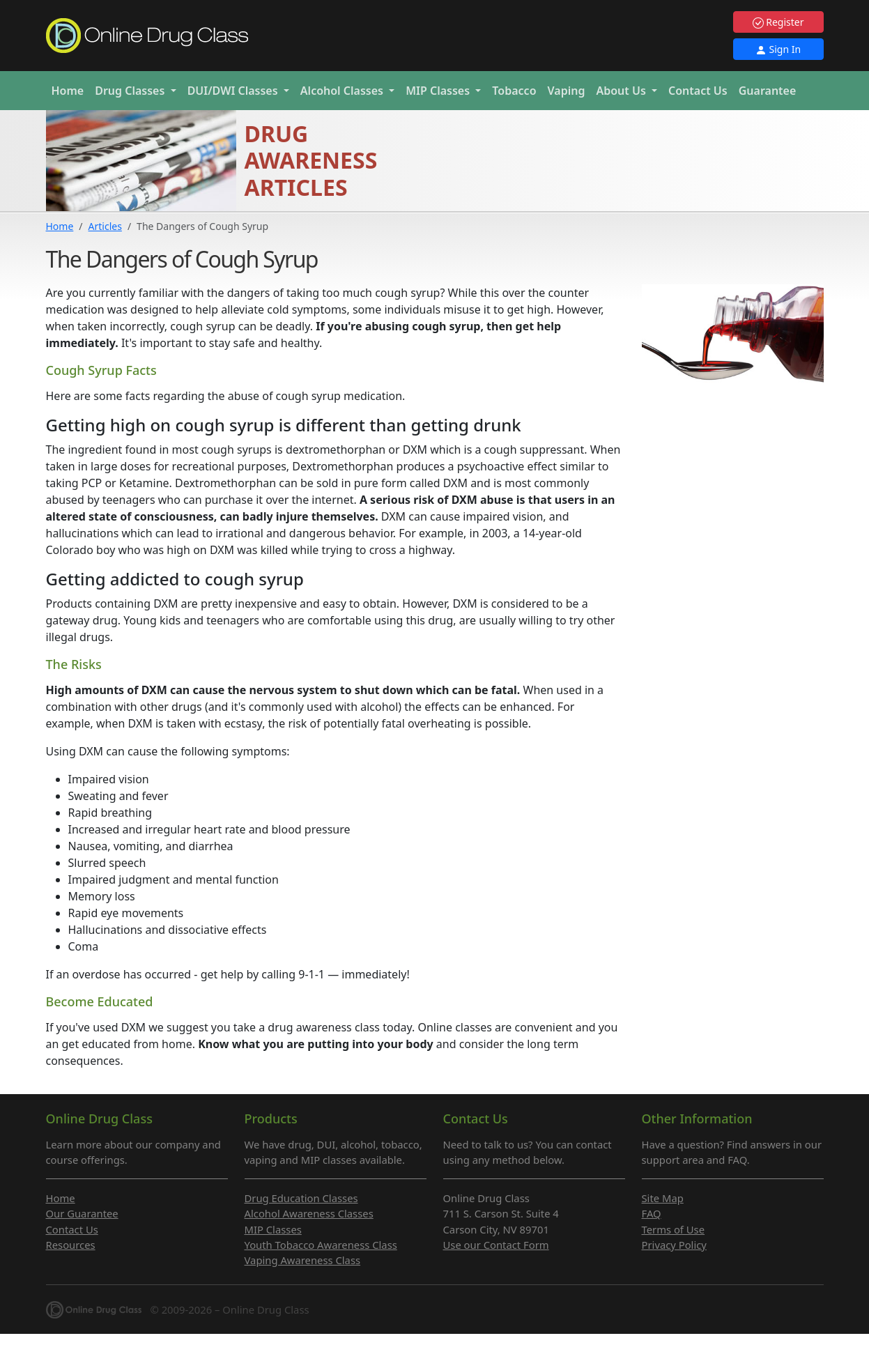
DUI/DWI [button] (234, 90)
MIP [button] (439, 90)
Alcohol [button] (343, 90)
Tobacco (514, 90)
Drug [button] (131, 90)
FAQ (651, 1213)
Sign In (778, 49)
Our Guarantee (82, 1213)
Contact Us (698, 90)
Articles (105, 226)
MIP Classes (273, 1229)
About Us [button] (622, 90)
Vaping (566, 90)
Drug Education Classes (301, 1198)
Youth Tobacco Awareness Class (321, 1245)
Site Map (663, 1198)
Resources (70, 1245)
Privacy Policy (674, 1245)
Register (778, 22)
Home (68, 90)
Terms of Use (673, 1229)
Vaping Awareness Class (303, 1260)
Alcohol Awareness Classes (309, 1213)
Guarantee (768, 90)
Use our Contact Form (496, 1245)
